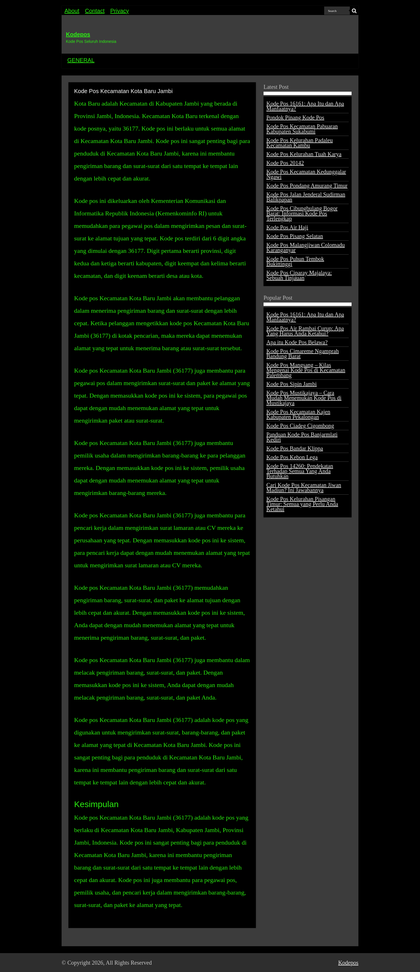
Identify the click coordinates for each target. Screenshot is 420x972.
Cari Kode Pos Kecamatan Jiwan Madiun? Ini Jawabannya (303, 487)
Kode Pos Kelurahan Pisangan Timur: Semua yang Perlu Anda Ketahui (302, 504)
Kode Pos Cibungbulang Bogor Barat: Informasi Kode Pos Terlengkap (302, 213)
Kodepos (78, 34)
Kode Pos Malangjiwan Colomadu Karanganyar (305, 247)
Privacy (119, 11)
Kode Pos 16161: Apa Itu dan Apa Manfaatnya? (305, 106)
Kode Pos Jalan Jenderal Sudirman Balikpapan (305, 197)
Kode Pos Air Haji (287, 227)
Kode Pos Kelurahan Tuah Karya (303, 154)
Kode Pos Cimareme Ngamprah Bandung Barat (302, 353)
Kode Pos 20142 (285, 163)
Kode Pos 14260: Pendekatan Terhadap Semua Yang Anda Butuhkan (299, 471)
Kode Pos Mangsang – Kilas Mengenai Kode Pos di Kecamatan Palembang (305, 370)
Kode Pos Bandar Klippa (294, 448)
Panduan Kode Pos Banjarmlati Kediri (302, 437)
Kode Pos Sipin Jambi (291, 384)
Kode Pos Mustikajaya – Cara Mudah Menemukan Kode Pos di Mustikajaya (303, 398)
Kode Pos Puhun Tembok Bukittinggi (295, 261)
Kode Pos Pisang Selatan (294, 236)
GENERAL (81, 60)
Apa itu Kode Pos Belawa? (297, 342)
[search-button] (354, 11)
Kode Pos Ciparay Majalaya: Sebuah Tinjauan (299, 275)
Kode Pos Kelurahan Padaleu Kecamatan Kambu (299, 142)
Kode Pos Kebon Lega (292, 457)
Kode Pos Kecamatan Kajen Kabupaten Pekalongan (298, 414)
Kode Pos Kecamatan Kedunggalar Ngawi (306, 174)
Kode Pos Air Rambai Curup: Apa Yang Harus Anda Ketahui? (305, 331)
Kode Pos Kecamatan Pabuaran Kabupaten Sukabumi (302, 129)
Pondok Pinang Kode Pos (295, 117)
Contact (95, 11)
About (71, 11)
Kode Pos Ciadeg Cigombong (300, 426)
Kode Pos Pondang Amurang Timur (307, 185)
